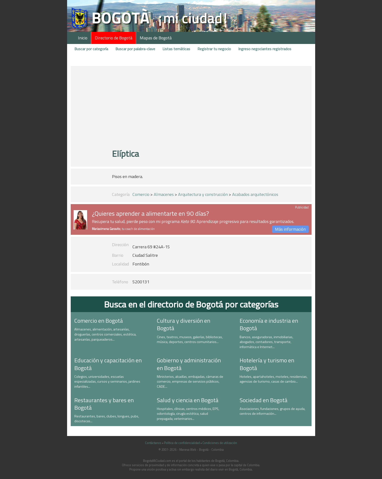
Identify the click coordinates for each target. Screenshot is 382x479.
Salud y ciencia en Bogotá (187, 400)
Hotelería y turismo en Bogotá (267, 364)
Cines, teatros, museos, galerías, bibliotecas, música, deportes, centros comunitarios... (190, 339)
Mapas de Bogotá (156, 38)
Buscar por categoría (91, 49)
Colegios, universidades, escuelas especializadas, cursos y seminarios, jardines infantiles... (107, 381)
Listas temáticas (176, 49)
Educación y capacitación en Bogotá (108, 364)
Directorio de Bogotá (113, 38)
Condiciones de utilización (219, 443)
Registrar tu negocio (214, 49)
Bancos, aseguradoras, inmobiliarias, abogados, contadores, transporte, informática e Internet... (266, 342)
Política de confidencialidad (182, 443)
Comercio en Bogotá (98, 320)
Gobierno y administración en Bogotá (189, 364)
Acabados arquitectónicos (255, 194)
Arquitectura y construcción (203, 194)
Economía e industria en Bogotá (269, 324)
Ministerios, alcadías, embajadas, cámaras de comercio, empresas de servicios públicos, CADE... (190, 381)
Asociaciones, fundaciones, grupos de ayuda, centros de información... (272, 411)
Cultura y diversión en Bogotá (183, 324)
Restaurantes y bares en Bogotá (104, 404)
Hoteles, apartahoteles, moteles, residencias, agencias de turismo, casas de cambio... (273, 379)
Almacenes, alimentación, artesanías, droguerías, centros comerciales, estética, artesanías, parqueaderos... (105, 334)
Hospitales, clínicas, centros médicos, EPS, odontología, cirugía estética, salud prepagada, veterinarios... (188, 413)
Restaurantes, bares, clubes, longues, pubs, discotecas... (106, 419)
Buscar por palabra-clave (135, 49)
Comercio (140, 194)
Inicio (82, 38)
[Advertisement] (191, 109)
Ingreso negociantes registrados (264, 49)
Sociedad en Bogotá (263, 400)
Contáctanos (153, 443)
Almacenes (164, 194)
